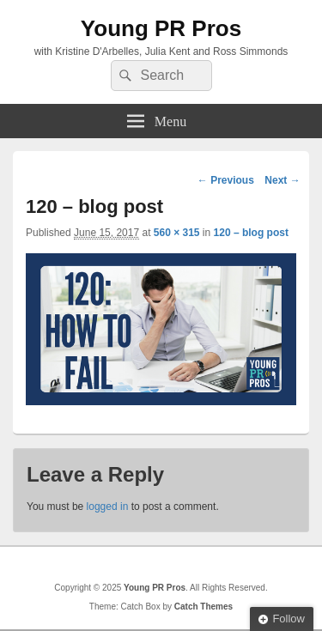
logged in (108, 507)
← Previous (225, 180)
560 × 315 (177, 233)
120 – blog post (251, 233)
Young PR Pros (161, 28)
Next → (282, 180)
